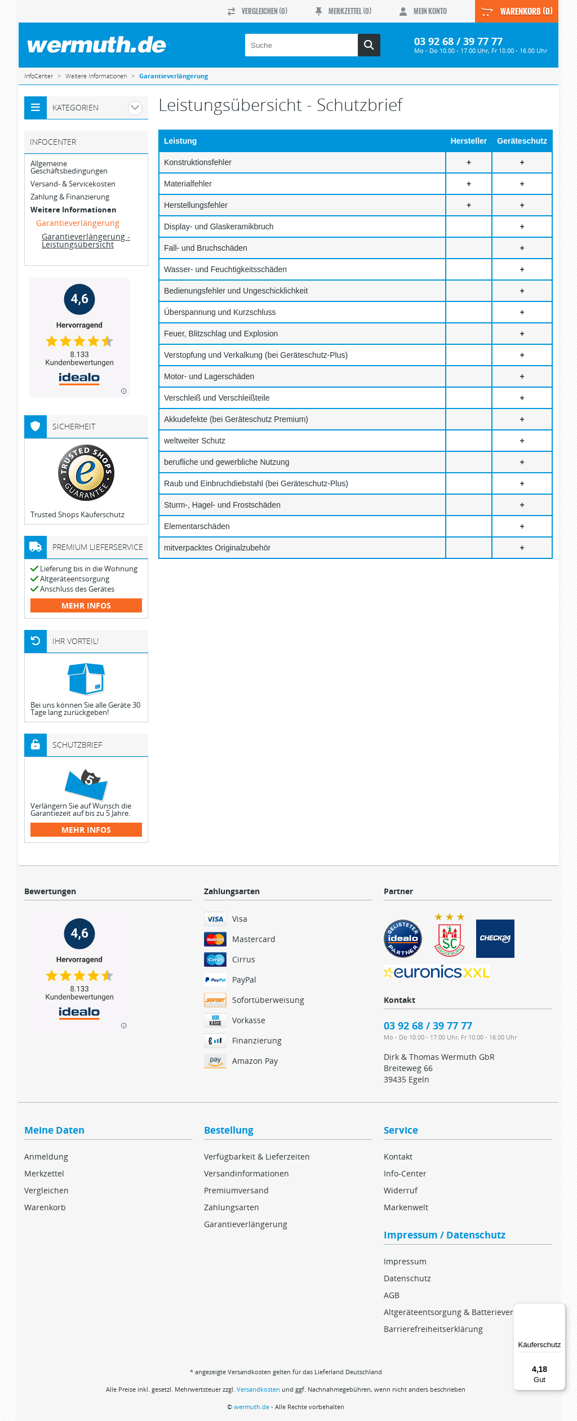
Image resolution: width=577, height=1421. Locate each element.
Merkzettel (44, 1173)
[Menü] (559, 1310)
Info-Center (405, 1173)
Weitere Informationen (73, 210)
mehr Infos (86, 605)
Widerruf (401, 1190)
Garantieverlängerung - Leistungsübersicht (86, 240)
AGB (392, 1295)
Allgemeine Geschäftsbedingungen (69, 167)
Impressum (405, 1261)
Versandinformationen (246, 1173)
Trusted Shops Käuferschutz (77, 514)
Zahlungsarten (231, 1207)
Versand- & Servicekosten (73, 184)
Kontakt (398, 1156)
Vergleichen (46, 1190)
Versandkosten (258, 1389)
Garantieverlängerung (77, 222)
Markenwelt (406, 1207)
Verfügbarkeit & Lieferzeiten (257, 1156)
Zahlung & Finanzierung (69, 197)
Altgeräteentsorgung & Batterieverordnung (465, 1312)
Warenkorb (45, 1207)
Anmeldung (46, 1156)
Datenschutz (407, 1278)
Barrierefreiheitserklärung (433, 1329)
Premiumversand (236, 1190)
